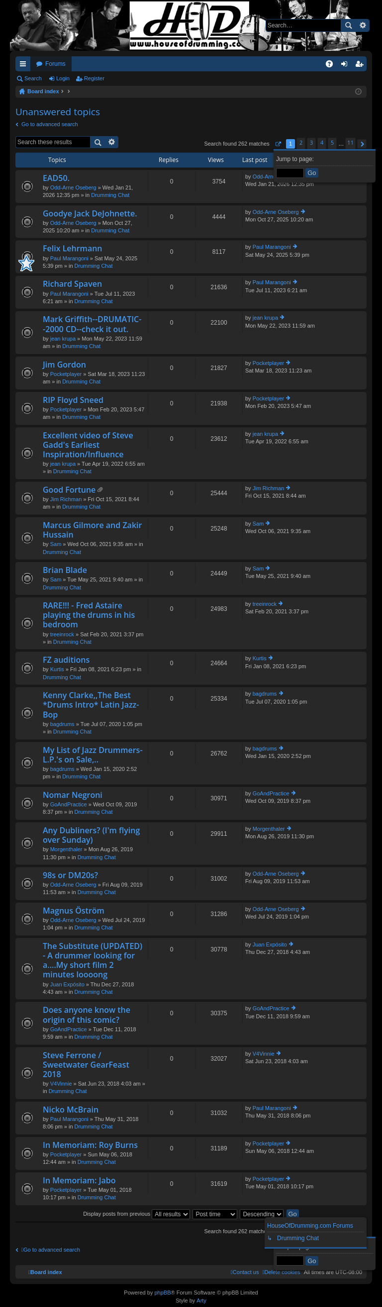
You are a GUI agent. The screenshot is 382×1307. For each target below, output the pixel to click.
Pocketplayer (66, 374)
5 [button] (332, 142)
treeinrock (62, 634)
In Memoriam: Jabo (79, 1181)
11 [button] (350, 142)
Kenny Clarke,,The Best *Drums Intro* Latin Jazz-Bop (91, 705)
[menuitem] (281, 1272)
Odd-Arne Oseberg (73, 187)
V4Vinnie (61, 1084)
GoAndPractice (68, 804)
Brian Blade (65, 570)
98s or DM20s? (70, 876)
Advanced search (362, 25)
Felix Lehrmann (72, 249)
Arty (201, 1301)
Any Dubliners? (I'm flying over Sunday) (91, 835)
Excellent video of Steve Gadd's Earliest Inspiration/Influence (88, 445)
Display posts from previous (136, 1214)
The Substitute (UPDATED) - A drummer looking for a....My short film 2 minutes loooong (92, 960)
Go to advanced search (49, 124)
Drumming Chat (110, 195)
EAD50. (56, 179)
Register (94, 78)
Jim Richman (66, 499)
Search (348, 25)
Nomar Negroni (72, 795)
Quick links (24, 65)
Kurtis (57, 669)
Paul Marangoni (69, 258)
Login (63, 78)
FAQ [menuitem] (332, 65)
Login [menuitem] (346, 65)
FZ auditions (66, 660)
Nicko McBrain (70, 1110)
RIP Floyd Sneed (73, 400)
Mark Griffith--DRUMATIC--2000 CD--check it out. (92, 324)
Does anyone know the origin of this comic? (86, 1015)
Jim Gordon (64, 365)
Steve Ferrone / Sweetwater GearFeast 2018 (86, 1065)
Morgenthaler (66, 849)
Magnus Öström (73, 911)
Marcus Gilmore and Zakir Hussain (92, 530)
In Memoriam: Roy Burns (90, 1145)
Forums (55, 63)
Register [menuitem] (361, 65)
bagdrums (62, 724)
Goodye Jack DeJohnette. (90, 214)
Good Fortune (69, 490)
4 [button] (321, 142)
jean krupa (63, 339)
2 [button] (300, 142)
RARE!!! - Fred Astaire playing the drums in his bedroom (89, 615)
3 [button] (311, 142)
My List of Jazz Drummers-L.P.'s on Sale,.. (93, 755)
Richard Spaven (72, 284)
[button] (278, 144)
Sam (56, 544)
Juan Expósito (67, 984)
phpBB (162, 1293)
